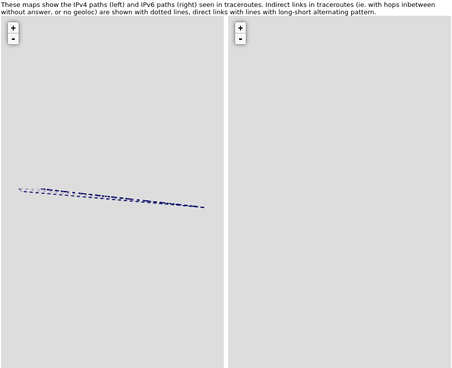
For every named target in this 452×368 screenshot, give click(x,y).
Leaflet (133, 364)
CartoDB (211, 364)
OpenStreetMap (174, 364)
